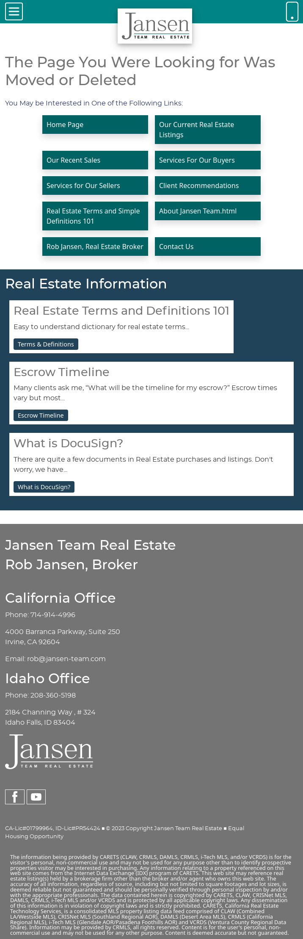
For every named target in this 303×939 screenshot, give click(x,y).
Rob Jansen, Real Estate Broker (95, 246)
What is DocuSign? (44, 487)
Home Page (65, 124)
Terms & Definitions (46, 344)
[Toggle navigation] (14, 11)
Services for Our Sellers (83, 185)
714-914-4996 (52, 615)
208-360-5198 (53, 695)
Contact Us (176, 246)
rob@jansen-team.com (66, 659)
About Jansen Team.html (198, 211)
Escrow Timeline (41, 415)
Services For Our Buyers (197, 160)
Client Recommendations (199, 185)
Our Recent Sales (73, 160)
